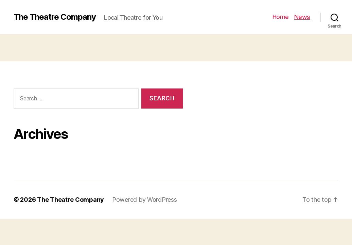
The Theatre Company (55, 17)
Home (280, 16)
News (302, 16)
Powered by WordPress (144, 199)
